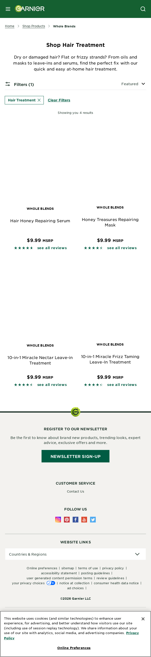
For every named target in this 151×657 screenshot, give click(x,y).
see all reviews (52, 248)
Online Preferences (42, 568)
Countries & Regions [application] (28, 554)
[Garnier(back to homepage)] (28, 9)
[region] (75, 634)
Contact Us (75, 491)
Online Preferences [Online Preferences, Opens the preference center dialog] (74, 648)
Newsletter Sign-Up (75, 456)
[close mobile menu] (8, 9)
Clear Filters (59, 100)
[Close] (143, 618)
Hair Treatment (24, 100)
